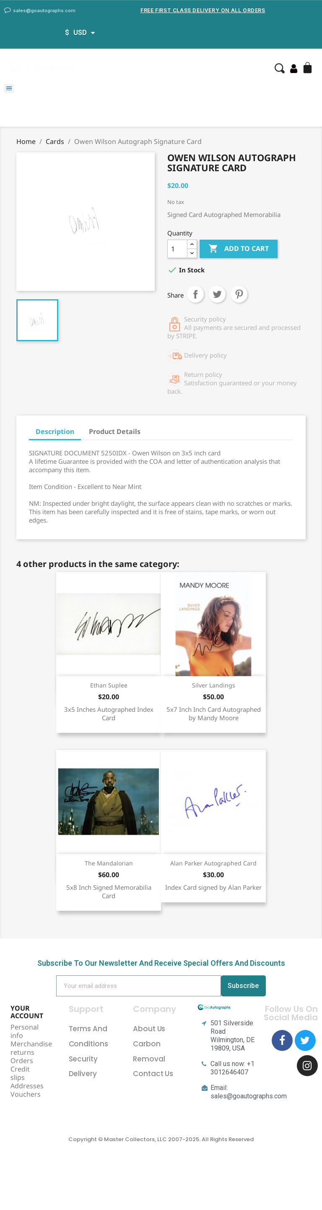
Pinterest (239, 294)
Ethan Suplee (108, 685)
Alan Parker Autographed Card (213, 863)
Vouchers (25, 1094)
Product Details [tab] (114, 431)
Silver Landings (213, 685)
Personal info (24, 1031)
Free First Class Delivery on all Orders (202, 10)
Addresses (27, 1085)
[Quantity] (177, 249)
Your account (26, 1012)
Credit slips (20, 1073)
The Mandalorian (109, 863)
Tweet (217, 294)
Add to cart (238, 248)
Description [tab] (55, 431)
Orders (21, 1060)
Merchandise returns (31, 1048)
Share (195, 294)
